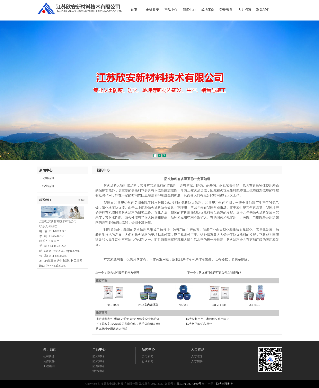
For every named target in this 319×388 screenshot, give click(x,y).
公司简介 (49, 356)
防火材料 (98, 356)
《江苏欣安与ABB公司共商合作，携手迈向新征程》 (129, 323)
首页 (134, 9)
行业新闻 (48, 186)
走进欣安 (152, 9)
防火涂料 (98, 361)
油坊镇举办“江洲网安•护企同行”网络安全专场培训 (127, 319)
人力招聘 (244, 9)
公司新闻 (48, 178)
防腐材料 (98, 366)
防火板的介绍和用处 (199, 323)
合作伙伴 (49, 361)
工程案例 (49, 366)
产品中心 (170, 9)
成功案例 (207, 9)
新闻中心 (189, 9)
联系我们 (262, 9)
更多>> (82, 200)
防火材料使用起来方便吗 (123, 272)
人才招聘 (197, 361)
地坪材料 (98, 371)
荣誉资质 (226, 9)
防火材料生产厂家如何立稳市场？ (220, 272)
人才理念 (197, 356)
